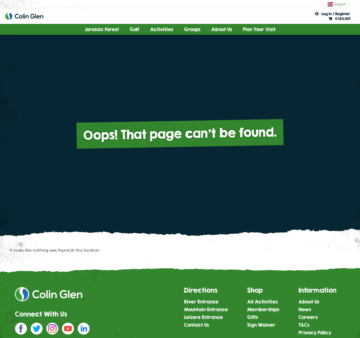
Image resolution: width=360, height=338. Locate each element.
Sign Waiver (261, 325)
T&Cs (304, 325)
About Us (221, 29)
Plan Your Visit (259, 29)
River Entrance (201, 301)
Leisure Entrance (203, 317)
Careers (308, 317)
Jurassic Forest (102, 29)
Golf (134, 29)
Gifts (252, 317)
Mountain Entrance (206, 309)
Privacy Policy (315, 332)
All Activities (262, 301)
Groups (192, 29)
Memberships (263, 309)
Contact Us (196, 325)
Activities (161, 29)
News (305, 309)
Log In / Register (332, 14)
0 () (339, 18)
